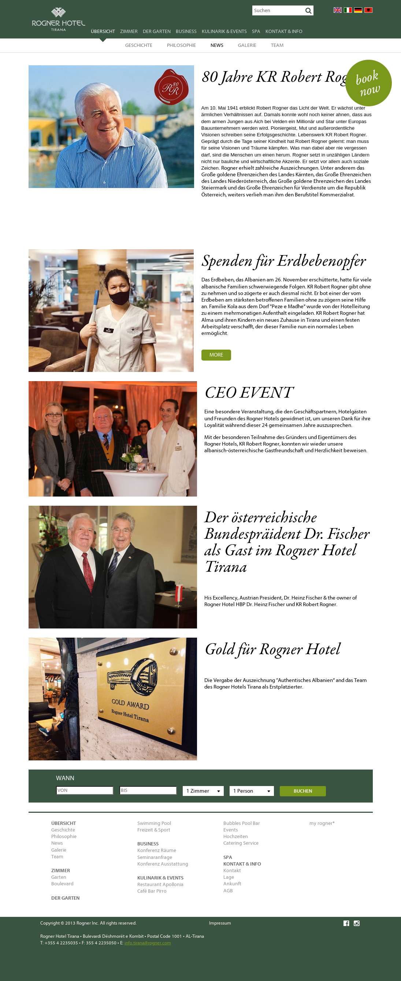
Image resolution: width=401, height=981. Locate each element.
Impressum (220, 923)
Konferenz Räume (156, 850)
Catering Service (241, 843)
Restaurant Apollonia (160, 884)
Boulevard (62, 884)
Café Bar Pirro (152, 891)
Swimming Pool (154, 823)
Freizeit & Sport (153, 830)
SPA (256, 31)
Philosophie (181, 45)
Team (277, 45)
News (217, 45)
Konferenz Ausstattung (162, 864)
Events (230, 830)
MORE (216, 355)
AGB (228, 891)
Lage (228, 877)
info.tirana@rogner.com (148, 942)
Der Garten (157, 31)
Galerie (247, 45)
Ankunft (232, 884)
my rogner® (322, 823)
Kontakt (232, 870)
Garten (58, 877)
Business (186, 31)
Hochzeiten (235, 836)
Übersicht (103, 32)
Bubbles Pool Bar (241, 823)
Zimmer (129, 31)
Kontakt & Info (284, 31)
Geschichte (138, 45)
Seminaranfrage (154, 857)
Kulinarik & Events (224, 31)
